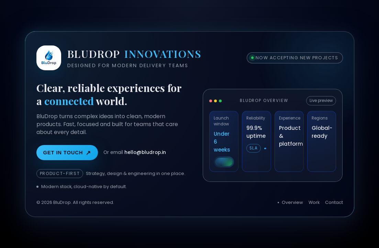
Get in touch (67, 153)
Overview (292, 202)
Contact (334, 202)
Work (314, 202)
